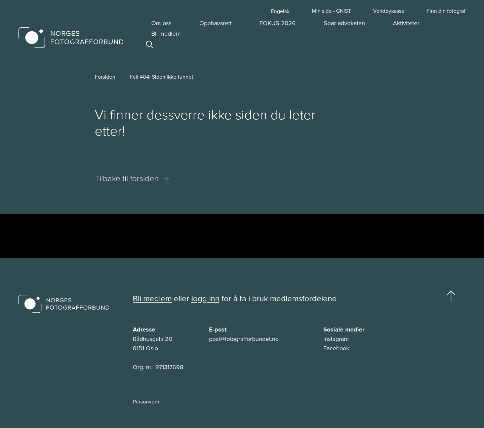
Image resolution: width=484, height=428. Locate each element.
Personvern (146, 402)
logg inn (205, 299)
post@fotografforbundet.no (244, 339)
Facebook (336, 348)
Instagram (336, 339)
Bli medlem (152, 299)
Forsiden (105, 77)
